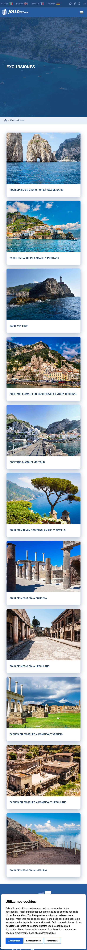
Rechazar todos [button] (33, 941)
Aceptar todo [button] (14, 941)
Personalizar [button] (52, 941)
